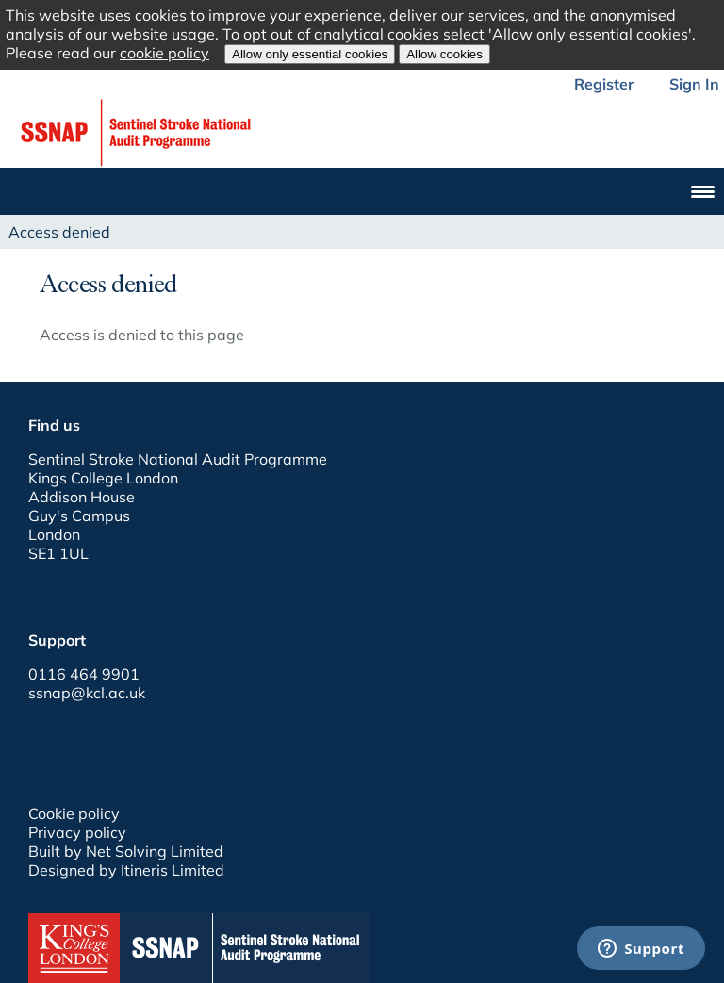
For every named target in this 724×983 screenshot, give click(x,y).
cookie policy (164, 52)
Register (604, 83)
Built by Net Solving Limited (125, 851)
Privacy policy (77, 832)
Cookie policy (74, 813)
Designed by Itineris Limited (126, 869)
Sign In (694, 83)
